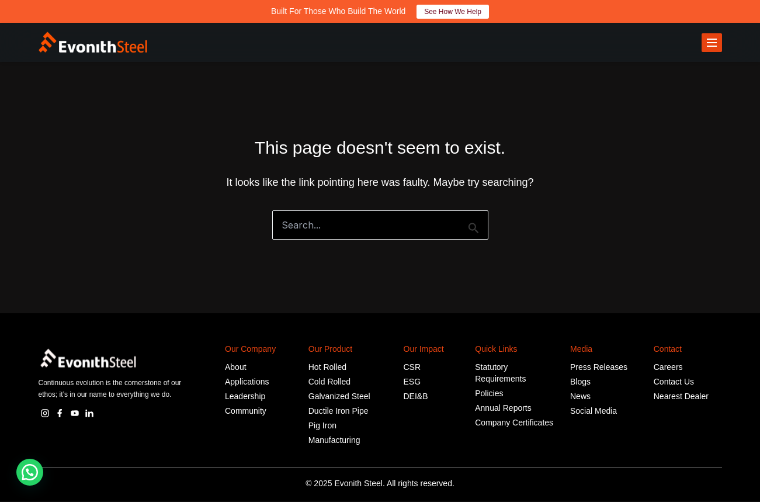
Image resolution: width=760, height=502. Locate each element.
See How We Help (452, 12)
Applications (247, 382)
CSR (412, 367)
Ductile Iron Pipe (338, 411)
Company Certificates (514, 423)
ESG (412, 382)
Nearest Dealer (681, 396)
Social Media (593, 411)
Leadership (245, 396)
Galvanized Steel (339, 396)
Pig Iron (322, 426)
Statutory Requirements (500, 373)
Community (245, 411)
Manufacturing (334, 440)
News (580, 396)
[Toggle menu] (712, 42)
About (236, 367)
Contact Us (674, 382)
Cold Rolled (329, 382)
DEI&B (416, 396)
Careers (668, 367)
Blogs (580, 382)
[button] (29, 472)
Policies (489, 394)
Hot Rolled (327, 367)
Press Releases (598, 367)
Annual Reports (503, 408)
